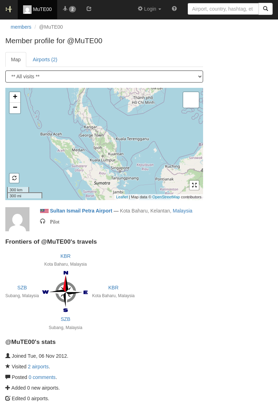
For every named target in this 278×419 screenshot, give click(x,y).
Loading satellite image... (103, 144)
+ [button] (15, 97)
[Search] (265, 9)
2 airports (38, 366)
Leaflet (122, 197)
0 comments (41, 377)
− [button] (15, 108)
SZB (22, 287)
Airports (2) (45, 59)
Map (16, 59)
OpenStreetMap (166, 197)
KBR (65, 256)
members (21, 27)
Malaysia (182, 211)
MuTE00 (37, 9)
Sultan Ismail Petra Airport (81, 211)
